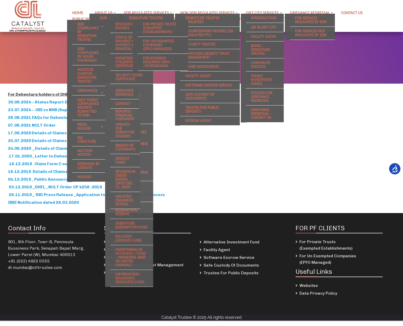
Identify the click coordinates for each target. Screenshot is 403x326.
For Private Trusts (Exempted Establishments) (326, 245)
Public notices (86, 18)
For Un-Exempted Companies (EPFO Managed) (327, 259)
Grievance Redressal (310, 12)
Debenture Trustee (127, 241)
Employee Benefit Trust (160, 18)
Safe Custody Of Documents (231, 265)
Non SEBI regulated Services (207, 12)
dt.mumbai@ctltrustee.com (35, 267)
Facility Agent (217, 249)
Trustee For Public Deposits (231, 272)
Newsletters (280, 18)
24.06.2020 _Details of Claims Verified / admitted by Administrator (77, 148)
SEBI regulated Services (146, 12)
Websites (308, 285)
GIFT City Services (262, 12)
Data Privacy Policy (318, 293)
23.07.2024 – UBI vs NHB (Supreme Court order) (56, 109)
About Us (103, 12)
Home (77, 12)
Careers (118, 18)
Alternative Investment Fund (231, 242)
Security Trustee (124, 249)
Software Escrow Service (229, 257)
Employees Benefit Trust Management (146, 264)
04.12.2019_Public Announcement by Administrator (62, 179)
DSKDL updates (208, 18)
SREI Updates (245, 18)
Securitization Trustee (130, 257)
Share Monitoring (125, 272)
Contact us (352, 12)
